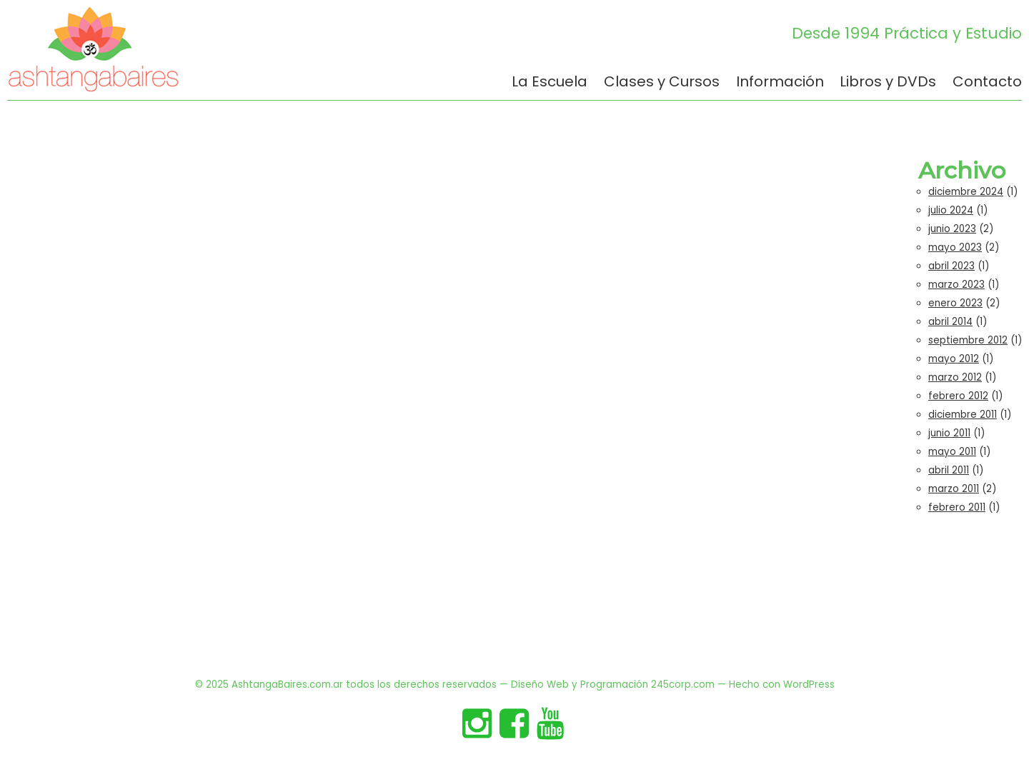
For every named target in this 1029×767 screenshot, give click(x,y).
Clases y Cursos (662, 82)
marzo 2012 (955, 377)
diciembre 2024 (965, 192)
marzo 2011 (953, 489)
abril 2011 (948, 470)
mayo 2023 (955, 247)
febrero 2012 (958, 396)
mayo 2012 (953, 359)
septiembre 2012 (968, 340)
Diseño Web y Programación (579, 684)
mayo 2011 (952, 451)
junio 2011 (949, 433)
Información (780, 82)
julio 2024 (950, 210)
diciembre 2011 (962, 414)
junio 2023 (952, 229)
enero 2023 (955, 303)
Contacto (987, 82)
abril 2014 (950, 322)
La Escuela (549, 82)
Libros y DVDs (888, 82)
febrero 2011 (956, 507)
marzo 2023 (956, 284)
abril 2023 (951, 266)
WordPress (809, 684)
